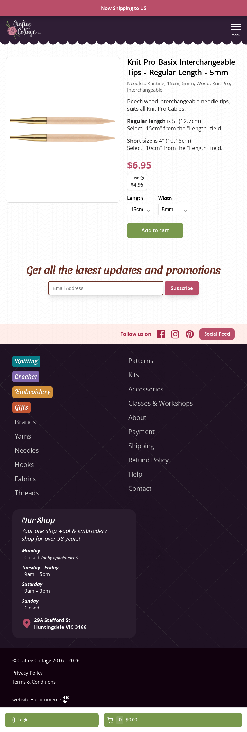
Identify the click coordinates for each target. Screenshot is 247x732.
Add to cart (155, 230)
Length (135, 198)
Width (165, 198)
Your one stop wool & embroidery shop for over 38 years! (64, 534)
